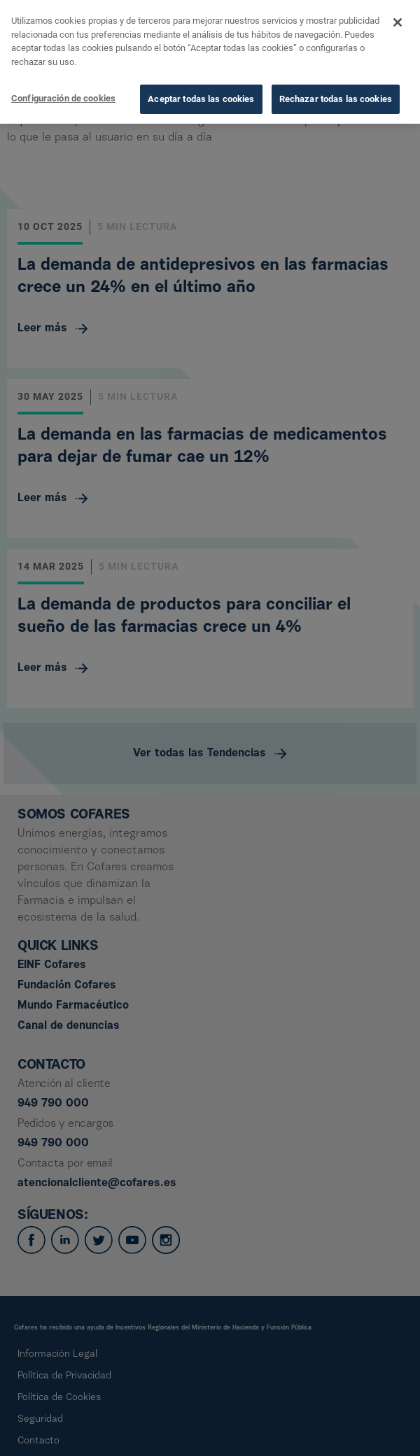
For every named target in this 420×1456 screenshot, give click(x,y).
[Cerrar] (397, 19)
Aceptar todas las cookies (201, 96)
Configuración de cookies (63, 95)
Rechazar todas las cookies (335, 96)
